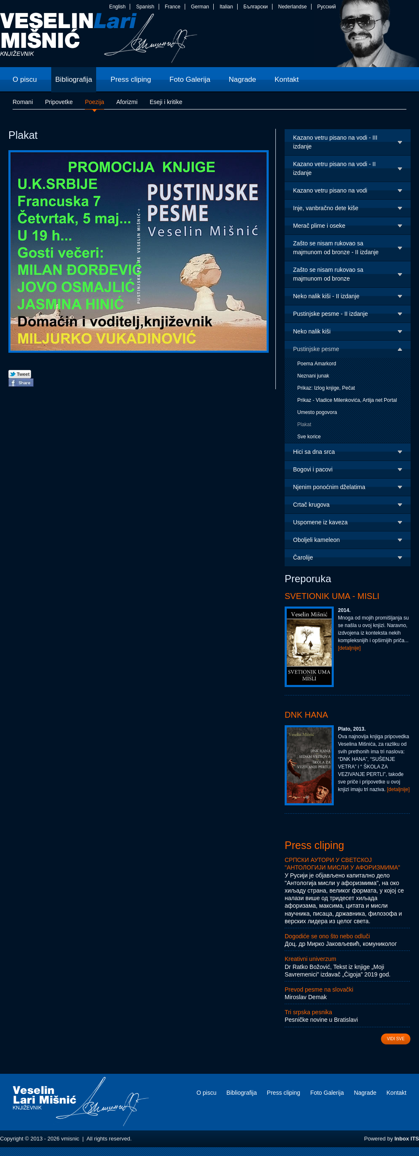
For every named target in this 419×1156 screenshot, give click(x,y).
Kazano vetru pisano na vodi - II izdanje (334, 168)
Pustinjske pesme (316, 349)
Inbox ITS (407, 1138)
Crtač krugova (311, 504)
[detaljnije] (349, 648)
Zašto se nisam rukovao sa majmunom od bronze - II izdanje (336, 247)
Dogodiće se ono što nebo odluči (327, 936)
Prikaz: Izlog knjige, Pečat (326, 388)
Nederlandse (292, 7)
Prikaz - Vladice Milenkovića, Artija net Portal (347, 400)
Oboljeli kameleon (316, 539)
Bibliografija (241, 1092)
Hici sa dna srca (314, 451)
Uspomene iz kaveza (320, 522)
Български (256, 7)
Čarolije (303, 557)
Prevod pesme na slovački (319, 989)
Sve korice (309, 437)
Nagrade (365, 1092)
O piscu (206, 1092)
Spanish (145, 7)
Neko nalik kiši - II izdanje (326, 296)
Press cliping (314, 845)
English (117, 7)
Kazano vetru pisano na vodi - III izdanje (335, 142)
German (200, 7)
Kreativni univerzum (310, 959)
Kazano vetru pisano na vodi (330, 190)
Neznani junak (313, 376)
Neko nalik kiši (311, 331)
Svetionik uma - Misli (332, 596)
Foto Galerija (327, 1092)
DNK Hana (306, 714)
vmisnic (99, 40)
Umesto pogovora (317, 412)
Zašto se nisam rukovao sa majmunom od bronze (328, 274)
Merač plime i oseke (319, 225)
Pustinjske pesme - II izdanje (330, 313)
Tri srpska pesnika (308, 1012)
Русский (326, 7)
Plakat (304, 424)
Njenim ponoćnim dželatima (329, 487)
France (172, 7)
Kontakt (396, 1092)
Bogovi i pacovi (313, 469)
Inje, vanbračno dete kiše (326, 208)
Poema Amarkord (316, 364)
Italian (226, 7)
